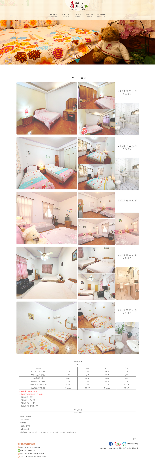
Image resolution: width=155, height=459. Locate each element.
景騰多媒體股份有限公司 (126, 450)
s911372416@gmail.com (36, 455)
